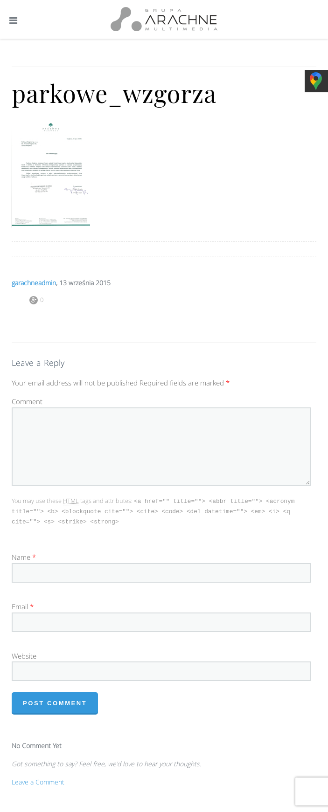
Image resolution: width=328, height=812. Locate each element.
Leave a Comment (38, 780)
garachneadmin (34, 282)
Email (20, 605)
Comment (27, 401)
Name (21, 555)
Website (24, 654)
